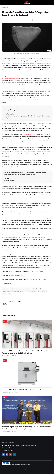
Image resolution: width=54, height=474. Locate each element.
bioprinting (28, 288)
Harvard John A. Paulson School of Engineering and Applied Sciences (21, 291)
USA (10, 293)
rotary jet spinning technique (29, 134)
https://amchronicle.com (39, 279)
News (7, 7)
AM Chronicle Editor (15, 20)
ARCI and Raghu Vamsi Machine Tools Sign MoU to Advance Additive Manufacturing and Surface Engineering (26, 428)
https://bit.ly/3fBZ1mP (37, 271)
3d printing (5, 288)
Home (3, 7)
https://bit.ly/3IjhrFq (18, 275)
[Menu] (3, 3)
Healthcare (44, 291)
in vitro (4, 293)
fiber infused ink (37, 288)
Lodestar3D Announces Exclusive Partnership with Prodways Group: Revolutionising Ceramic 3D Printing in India (26, 352)
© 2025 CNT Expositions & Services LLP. (20, 464)
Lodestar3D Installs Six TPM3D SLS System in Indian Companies (25, 390)
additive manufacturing (17, 288)
